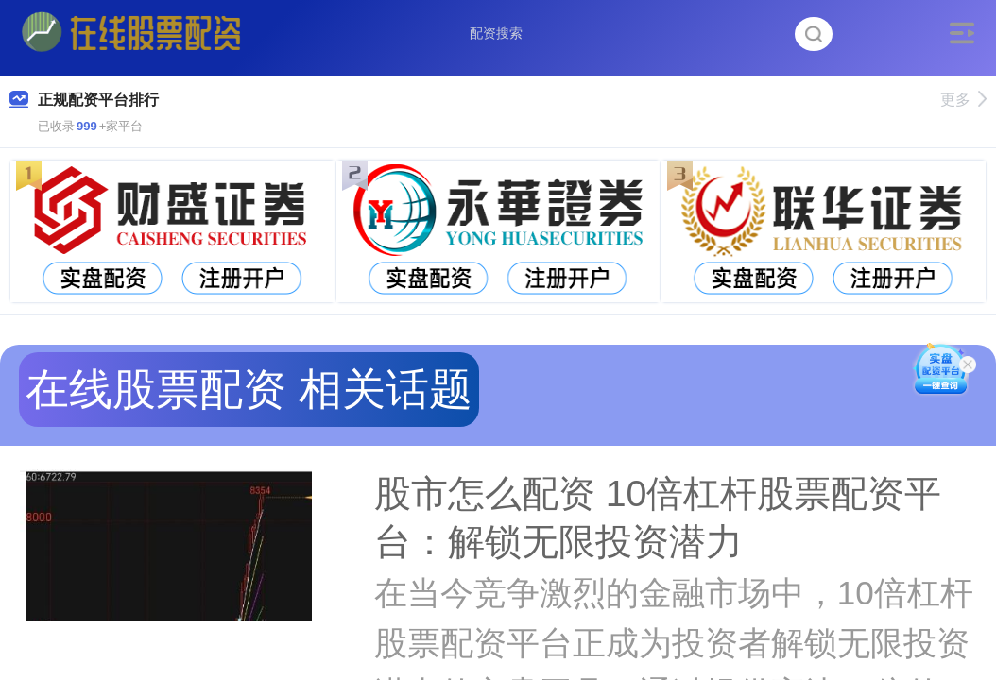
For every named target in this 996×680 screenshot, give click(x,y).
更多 (963, 100)
